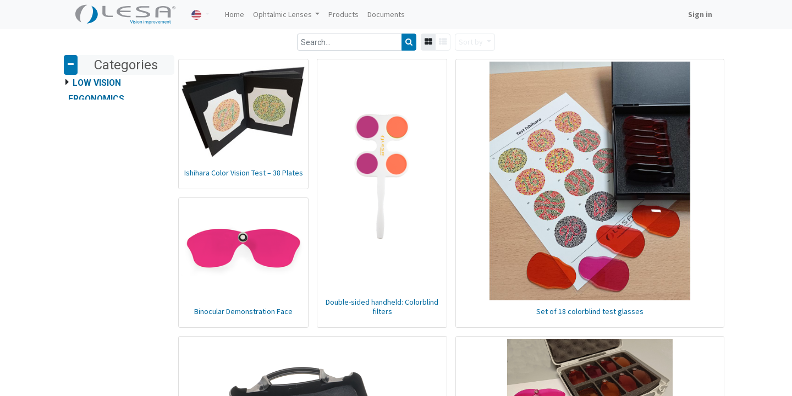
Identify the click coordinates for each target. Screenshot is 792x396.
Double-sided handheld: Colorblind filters (382, 306)
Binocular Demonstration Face (243, 311)
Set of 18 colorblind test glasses (590, 311)
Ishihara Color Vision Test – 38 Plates (243, 173)
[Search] (409, 42)
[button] (475, 42)
